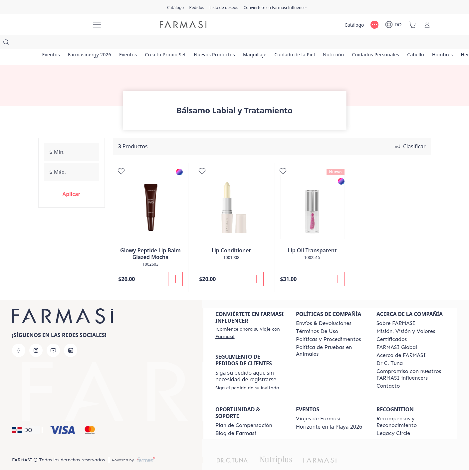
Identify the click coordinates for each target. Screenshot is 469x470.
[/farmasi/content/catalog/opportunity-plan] (243, 412)
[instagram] (36, 337)
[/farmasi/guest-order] (247, 374)
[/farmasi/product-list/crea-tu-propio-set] (169, 43)
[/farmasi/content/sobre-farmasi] (395, 310)
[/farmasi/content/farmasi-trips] (318, 405)
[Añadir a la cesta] (175, 265)
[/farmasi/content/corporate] (396, 334)
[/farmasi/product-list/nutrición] (341, 43)
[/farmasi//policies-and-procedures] (328, 326)
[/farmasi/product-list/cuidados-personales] (384, 43)
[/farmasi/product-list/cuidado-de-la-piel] (301, 43)
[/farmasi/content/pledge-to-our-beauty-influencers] (389, 350)
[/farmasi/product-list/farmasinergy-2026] (91, 43)
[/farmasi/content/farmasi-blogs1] (235, 420)
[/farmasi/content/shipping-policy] (324, 310)
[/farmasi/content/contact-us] (388, 372)
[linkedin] (70, 337)
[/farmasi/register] (196, 7)
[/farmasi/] (61, 24)
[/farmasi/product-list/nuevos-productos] (219, 43)
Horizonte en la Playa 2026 (329, 413)
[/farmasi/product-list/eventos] (51, 43)
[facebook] (18, 337)
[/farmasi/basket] (412, 25)
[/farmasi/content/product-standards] (391, 326)
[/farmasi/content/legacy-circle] (393, 420)
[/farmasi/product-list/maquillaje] (260, 43)
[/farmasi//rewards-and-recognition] (410, 408)
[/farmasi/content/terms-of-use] (317, 318)
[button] (71, 181)
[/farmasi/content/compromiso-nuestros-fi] (410, 361)
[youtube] (53, 337)
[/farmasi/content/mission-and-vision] (405, 318)
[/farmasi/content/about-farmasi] (401, 342)
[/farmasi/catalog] (175, 7)
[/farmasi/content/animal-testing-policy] (330, 337)
